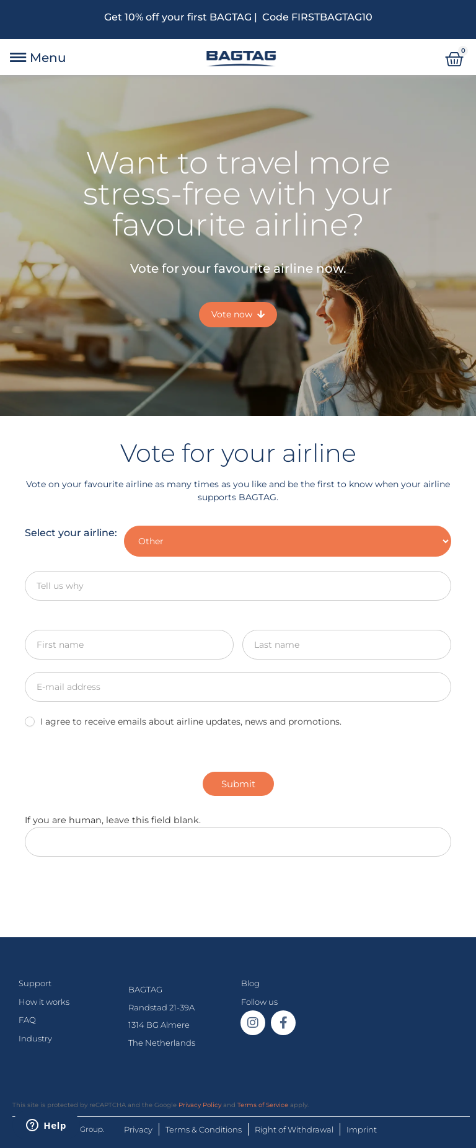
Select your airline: (71, 533)
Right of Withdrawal (294, 1129)
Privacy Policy (199, 1105)
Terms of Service (262, 1105)
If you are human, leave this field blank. (113, 820)
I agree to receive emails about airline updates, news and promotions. (183, 721)
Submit (238, 784)
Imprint (361, 1129)
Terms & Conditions (203, 1129)
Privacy (138, 1129)
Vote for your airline (238, 453)
